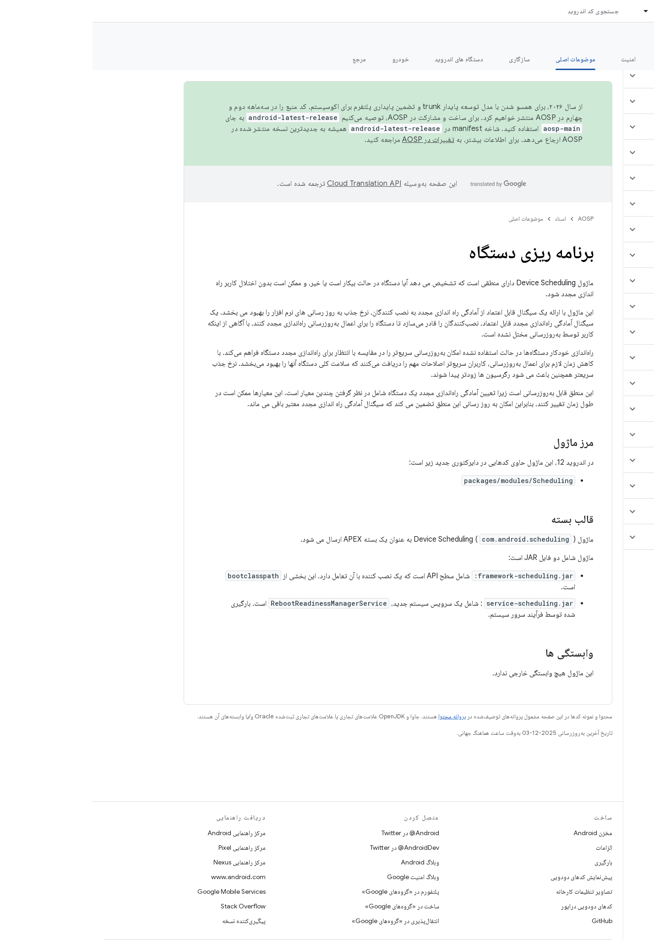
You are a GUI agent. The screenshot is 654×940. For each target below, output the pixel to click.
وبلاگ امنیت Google (320, 877)
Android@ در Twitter (318, 833)
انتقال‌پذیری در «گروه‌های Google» (303, 921)
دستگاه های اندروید (366, 59)
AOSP (493, 219)
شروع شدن (583, 59)
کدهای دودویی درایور (494, 906)
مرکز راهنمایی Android (144, 833)
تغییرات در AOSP (336, 139)
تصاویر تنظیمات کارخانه (491, 891)
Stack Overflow (150, 906)
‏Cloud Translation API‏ (271, 183)
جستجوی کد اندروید (500, 11)
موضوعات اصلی (433, 219)
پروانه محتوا (359, 716)
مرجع (267, 59)
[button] (599, 75)
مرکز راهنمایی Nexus (147, 862)
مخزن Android (500, 833)
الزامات (511, 847)
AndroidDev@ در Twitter (312, 847)
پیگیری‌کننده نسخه (151, 921)
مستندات (630, 37)
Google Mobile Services (139, 891)
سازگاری (426, 59)
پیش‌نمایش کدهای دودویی (489, 877)
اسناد (468, 219)
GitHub (509, 921)
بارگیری (511, 862)
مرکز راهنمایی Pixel (149, 847)
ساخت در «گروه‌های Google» (309, 906)
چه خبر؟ (632, 59)
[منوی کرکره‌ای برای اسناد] (549, 11)
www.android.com (146, 877)
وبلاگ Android (327, 862)
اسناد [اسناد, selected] (568, 11)
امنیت (536, 59)
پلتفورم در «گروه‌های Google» (308, 891)
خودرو (308, 59)
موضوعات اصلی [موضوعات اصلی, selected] (483, 59)
